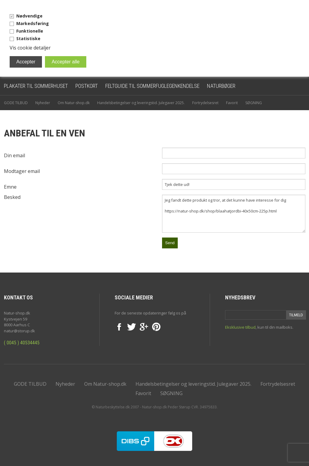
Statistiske (28, 38)
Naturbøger (221, 86)
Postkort (86, 86)
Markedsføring (32, 23)
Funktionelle (29, 31)
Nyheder (42, 102)
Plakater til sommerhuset (36, 86)
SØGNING (253, 102)
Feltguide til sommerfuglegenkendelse (152, 86)
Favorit (232, 102)
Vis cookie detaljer (30, 47)
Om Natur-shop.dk (74, 102)
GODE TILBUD (16, 102)
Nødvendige (29, 16)
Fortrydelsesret (205, 102)
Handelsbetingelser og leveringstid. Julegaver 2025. (141, 102)
